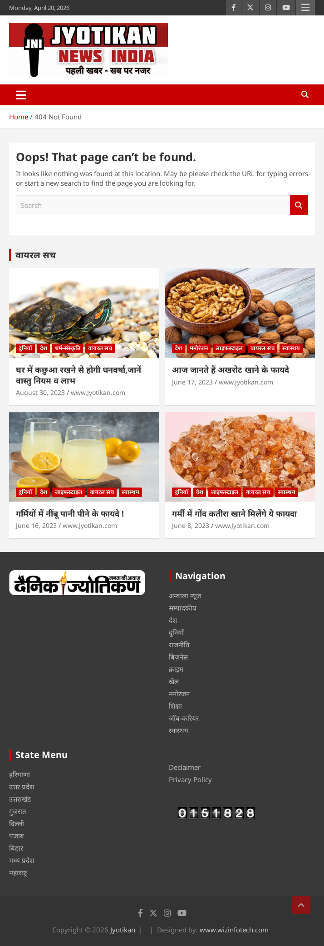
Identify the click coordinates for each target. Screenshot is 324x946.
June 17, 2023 (192, 382)
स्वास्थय (291, 348)
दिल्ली (16, 823)
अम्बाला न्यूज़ (185, 595)
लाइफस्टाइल (229, 348)
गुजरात (17, 811)
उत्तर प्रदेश (21, 786)
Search (299, 205)
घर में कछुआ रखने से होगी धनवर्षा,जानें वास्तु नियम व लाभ (78, 374)
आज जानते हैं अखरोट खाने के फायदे (230, 369)
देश (43, 348)
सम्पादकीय (182, 607)
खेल (174, 681)
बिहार (16, 847)
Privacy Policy (190, 779)
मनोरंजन (199, 348)
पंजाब (16, 835)
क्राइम (176, 669)
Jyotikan (122, 929)
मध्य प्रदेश (21, 860)
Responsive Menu (305, 7)
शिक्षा (175, 705)
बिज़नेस (178, 656)
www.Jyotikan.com (98, 392)
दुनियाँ (25, 348)
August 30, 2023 (40, 392)
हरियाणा (19, 774)
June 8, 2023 (190, 525)
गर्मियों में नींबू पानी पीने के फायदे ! (70, 513)
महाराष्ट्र (18, 872)
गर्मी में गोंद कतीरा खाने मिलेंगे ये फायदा (234, 513)
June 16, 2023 (36, 525)
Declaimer (185, 767)
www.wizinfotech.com (234, 929)
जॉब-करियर (184, 718)
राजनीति (179, 644)
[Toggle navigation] (21, 94)
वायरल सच (35, 255)
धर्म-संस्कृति (67, 348)
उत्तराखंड (20, 798)
